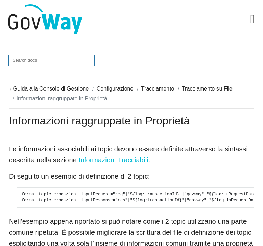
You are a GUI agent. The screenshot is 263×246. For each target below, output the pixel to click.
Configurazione (115, 89)
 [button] (252, 19)
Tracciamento (157, 89)
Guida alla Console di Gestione (51, 89)
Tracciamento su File (207, 89)
